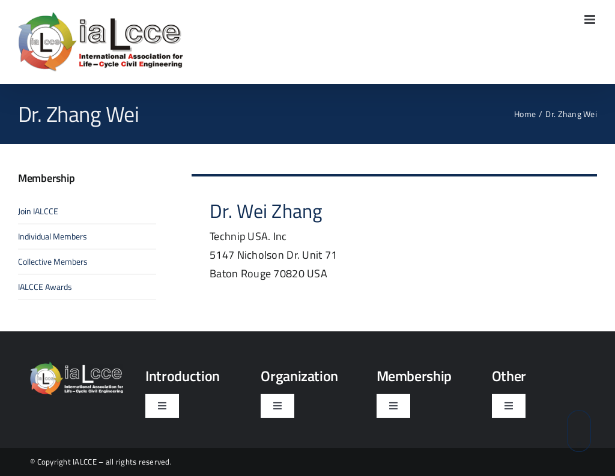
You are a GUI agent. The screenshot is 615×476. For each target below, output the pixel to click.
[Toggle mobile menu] (590, 19)
